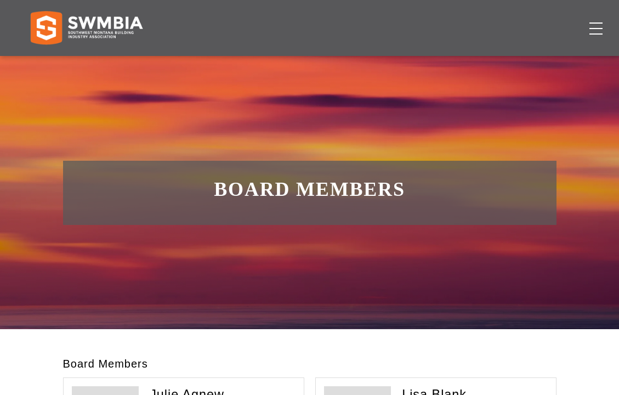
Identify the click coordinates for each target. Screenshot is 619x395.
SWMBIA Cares (562, 19)
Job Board (380, 64)
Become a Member (542, 64)
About (469, 64)
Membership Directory (296, 64)
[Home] (86, 64)
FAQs (511, 19)
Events (429, 64)
